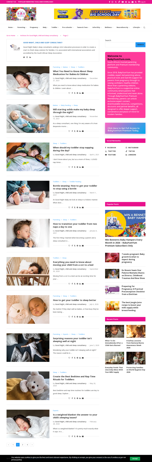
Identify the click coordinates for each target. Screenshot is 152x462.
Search (108, 40)
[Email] (132, 2)
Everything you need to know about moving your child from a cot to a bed (73, 263)
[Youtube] (123, 2)
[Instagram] (112, 2)
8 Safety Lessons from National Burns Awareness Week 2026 (135, 344)
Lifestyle (136, 27)
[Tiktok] (119, 2)
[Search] (144, 27)
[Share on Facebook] (72, 93)
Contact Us (11, 2)
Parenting (21, 27)
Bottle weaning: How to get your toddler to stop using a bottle (75, 187)
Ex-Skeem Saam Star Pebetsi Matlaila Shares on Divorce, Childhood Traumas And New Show (133, 274)
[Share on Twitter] (75, 93)
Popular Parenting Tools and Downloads (35, 2)
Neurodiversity (122, 27)
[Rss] (136, 2)
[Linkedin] (129, 2)
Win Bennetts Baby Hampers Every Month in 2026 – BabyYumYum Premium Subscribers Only (123, 242)
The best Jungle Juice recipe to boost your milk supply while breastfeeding (132, 306)
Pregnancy (34, 27)
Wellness (108, 27)
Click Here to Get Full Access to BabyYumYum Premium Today (124, 129)
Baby (45, 27)
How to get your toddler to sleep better (74, 300)
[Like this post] (69, 93)
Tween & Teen (82, 27)
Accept (135, 459)
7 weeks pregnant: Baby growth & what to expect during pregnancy (133, 258)
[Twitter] (116, 2)
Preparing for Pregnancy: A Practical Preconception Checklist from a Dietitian (133, 290)
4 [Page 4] (27, 444)
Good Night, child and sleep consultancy (42, 43)
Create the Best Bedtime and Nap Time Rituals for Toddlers (74, 378)
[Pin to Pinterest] (77, 93)
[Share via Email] (83, 93)
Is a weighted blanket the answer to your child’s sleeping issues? (75, 416)
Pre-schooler (67, 27)
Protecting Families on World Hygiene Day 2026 (135, 369)
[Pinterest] (126, 2)
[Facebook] (109, 2)
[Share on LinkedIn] (80, 93)
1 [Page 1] (13, 444)
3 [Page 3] (22, 444)
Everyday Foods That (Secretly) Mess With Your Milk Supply (114, 369)
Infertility (96, 27)
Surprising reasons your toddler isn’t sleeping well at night (72, 340)
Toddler (54, 27)
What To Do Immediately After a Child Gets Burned (114, 343)
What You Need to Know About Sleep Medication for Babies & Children (73, 73)
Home (10, 27)
